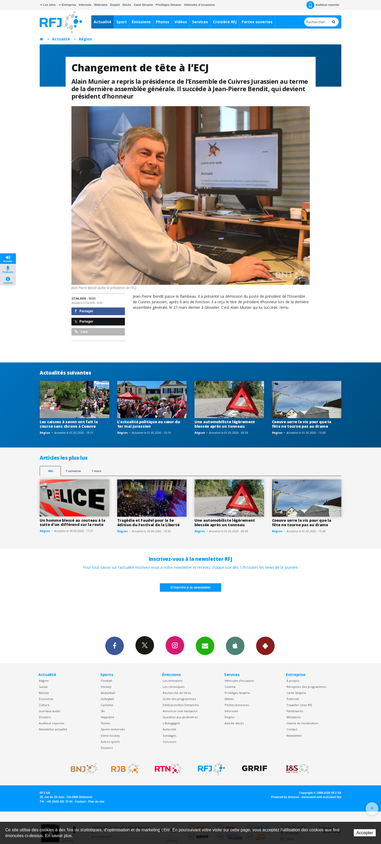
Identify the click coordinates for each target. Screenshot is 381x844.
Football (106, 680)
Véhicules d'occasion (239, 680)
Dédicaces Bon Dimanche (181, 705)
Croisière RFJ (225, 21)
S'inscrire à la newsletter (190, 587)
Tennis (105, 723)
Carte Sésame (143, 4)
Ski (103, 711)
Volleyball (107, 699)
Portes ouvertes (257, 21)
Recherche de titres (177, 692)
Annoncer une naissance (180, 711)
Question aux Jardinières (180, 717)
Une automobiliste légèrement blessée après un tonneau (224, 424)
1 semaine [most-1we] (73, 471)
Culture (44, 705)
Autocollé (169, 729)
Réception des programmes (306, 686)
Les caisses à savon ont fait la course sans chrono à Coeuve (69, 424)
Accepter (364, 833)
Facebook (114, 646)
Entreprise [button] (67, 4)
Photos (162, 21)
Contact (292, 729)
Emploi (115, 4)
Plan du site (96, 801)
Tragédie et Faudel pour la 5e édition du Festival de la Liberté (148, 522)
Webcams (100, 4)
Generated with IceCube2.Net (321, 797)
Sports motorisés (113, 729)
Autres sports (110, 741)
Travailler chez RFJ (299, 705)
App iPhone (235, 646)
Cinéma (230, 686)
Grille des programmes (179, 699)
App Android (265, 646)
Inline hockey (110, 735)
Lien (81, 332)
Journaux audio (49, 711)
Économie (46, 699)
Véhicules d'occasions (199, 4)
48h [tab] (50, 471)
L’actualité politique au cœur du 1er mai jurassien (148, 424)
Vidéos (180, 21)
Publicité (293, 699)
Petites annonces (237, 705)
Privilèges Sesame (237, 692)
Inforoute (85, 4)
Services (200, 21)
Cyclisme (107, 705)
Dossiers (45, 717)
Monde (44, 692)
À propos (293, 680)
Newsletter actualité (53, 729)
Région (85, 38)
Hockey (106, 686)
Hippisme (107, 717)
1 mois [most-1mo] (96, 471)
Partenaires (295, 711)
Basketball (108, 692)
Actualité (102, 21)
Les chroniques (173, 686)
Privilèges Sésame (168, 4)
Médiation (294, 717)
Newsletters (205, 646)
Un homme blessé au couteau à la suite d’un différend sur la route (72, 522)
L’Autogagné (171, 723)
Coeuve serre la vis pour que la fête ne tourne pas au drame (301, 424)
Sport (121, 21)
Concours (169, 741)
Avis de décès (234, 723)
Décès (127, 4)
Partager (84, 311)
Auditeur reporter (52, 723)
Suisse (43, 686)
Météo (229, 699)
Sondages (169, 735)
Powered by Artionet (285, 797)
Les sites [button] (48, 4)
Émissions (141, 21)
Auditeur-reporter (322, 5)
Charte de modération (302, 723)
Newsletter (294, 735)
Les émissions (172, 680)
